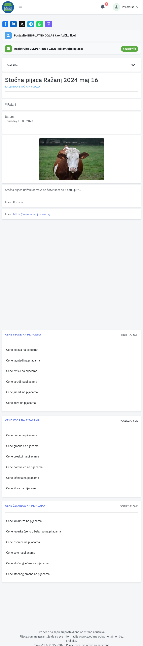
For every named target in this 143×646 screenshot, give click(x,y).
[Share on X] (22, 24)
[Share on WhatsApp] (39, 24)
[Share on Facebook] (5, 24)
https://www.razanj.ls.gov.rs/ (31, 214)
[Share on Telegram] (31, 24)
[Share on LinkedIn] (13, 24)
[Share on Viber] (48, 24)
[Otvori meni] (20, 7)
